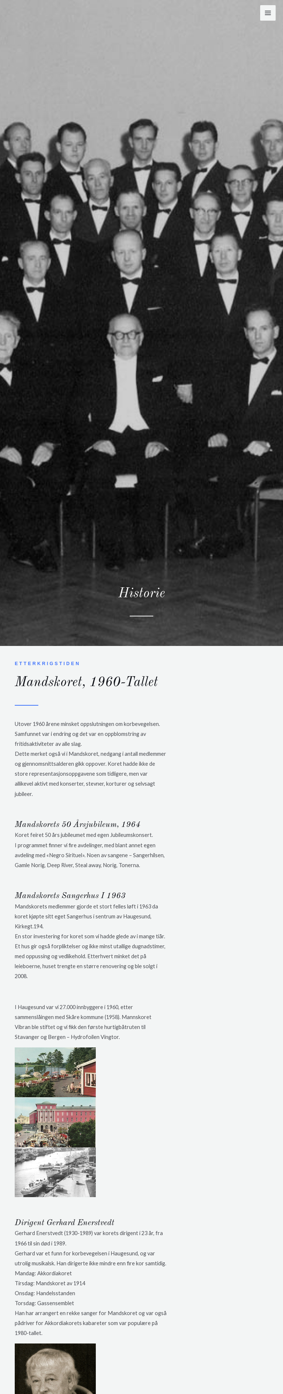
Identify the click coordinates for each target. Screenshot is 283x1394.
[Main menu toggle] (268, 13)
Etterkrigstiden (48, 663)
